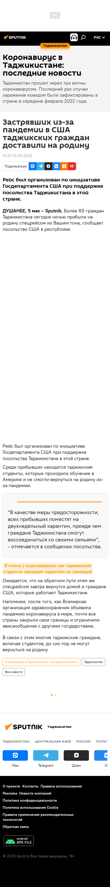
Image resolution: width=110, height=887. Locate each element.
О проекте (11, 786)
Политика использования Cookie (30, 807)
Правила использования (61, 786)
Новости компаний (35, 793)
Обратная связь (16, 826)
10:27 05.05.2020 (17, 155)
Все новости (14, 672)
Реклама (10, 793)
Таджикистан (93, 662)
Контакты (30, 786)
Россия (83, 741)
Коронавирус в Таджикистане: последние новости (41, 662)
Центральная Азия (53, 741)
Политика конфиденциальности (30, 800)
